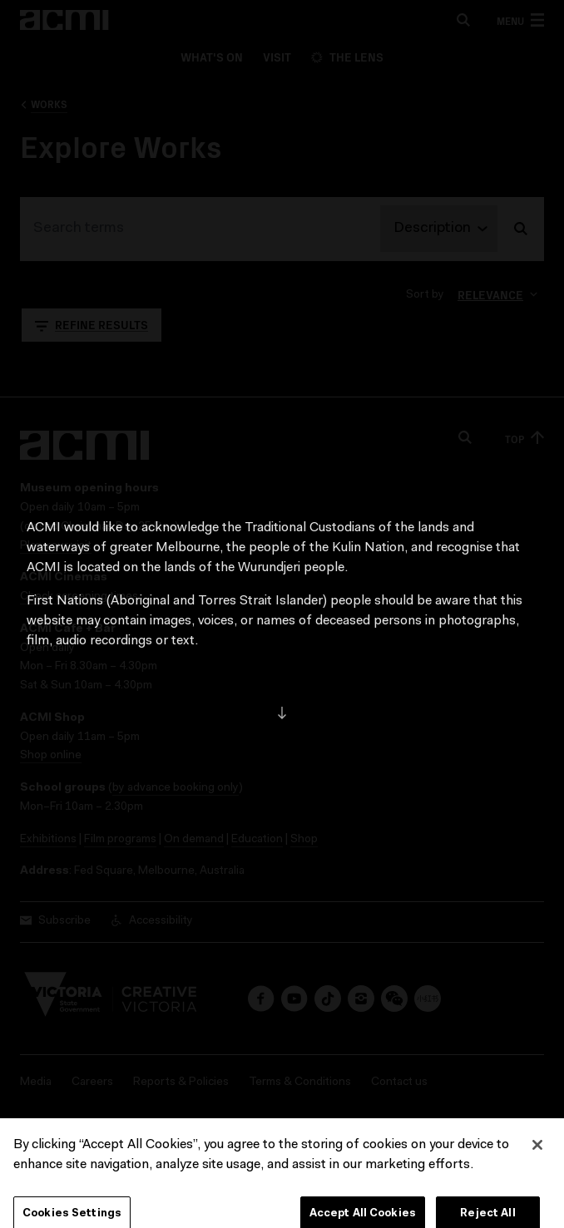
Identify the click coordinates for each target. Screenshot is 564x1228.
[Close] (537, 1157)
